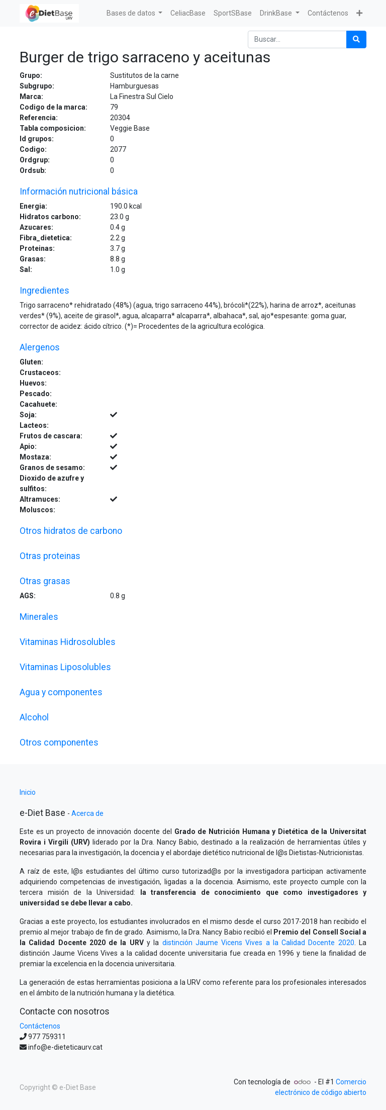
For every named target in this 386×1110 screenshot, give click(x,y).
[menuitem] (188, 13)
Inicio (28, 792)
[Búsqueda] (356, 39)
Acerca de (87, 813)
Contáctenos (40, 1026)
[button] (359, 13)
